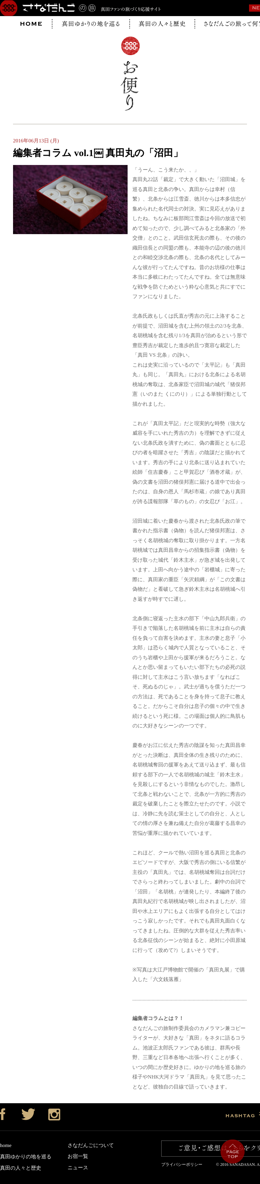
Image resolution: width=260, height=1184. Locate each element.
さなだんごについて (91, 1145)
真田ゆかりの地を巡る (25, 1156)
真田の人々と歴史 (20, 1168)
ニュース (78, 1167)
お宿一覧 (78, 1156)
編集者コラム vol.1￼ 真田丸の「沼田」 (98, 153)
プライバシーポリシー (183, 1164)
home (5, 1145)
